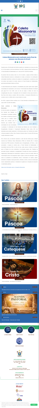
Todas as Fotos (35, 292)
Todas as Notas (35, 317)
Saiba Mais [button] (4, 406)
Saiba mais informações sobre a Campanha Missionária (13, 167)
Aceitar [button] (34, 404)
